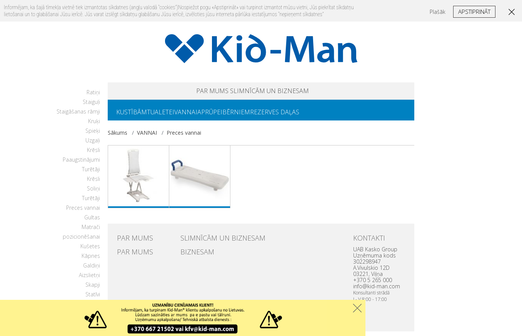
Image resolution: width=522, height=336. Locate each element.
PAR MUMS (192, 92)
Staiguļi (91, 106)
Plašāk (437, 11)
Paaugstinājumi (81, 164)
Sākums (117, 137)
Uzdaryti (357, 308)
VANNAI (201, 116)
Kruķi (94, 125)
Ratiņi (93, 96)
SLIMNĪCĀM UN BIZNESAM (280, 92)
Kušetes (90, 250)
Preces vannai (83, 212)
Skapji (92, 289)
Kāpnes (91, 260)
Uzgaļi (92, 145)
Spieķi (92, 135)
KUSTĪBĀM (134, 116)
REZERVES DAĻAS (308, 116)
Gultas (92, 222)
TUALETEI (169, 116)
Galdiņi (91, 270)
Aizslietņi (89, 279)
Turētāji (91, 173)
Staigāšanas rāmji (78, 116)
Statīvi (92, 299)
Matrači (91, 231)
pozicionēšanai (81, 241)
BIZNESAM (192, 254)
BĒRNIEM (264, 116)
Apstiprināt (474, 11)
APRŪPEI (231, 116)
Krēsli (93, 154)
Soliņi (93, 193)
